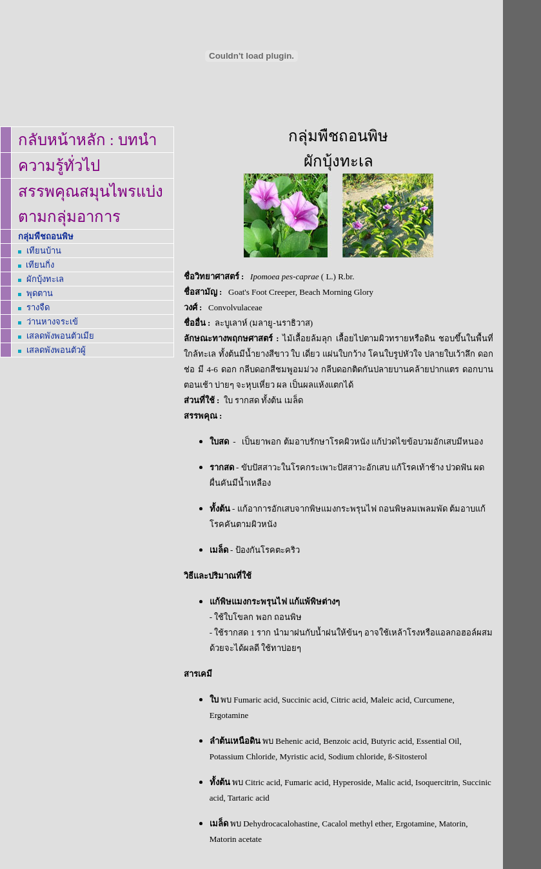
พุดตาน (39, 293)
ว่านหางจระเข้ (52, 321)
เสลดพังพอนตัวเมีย (60, 336)
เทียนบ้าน (43, 250)
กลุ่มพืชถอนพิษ (46, 236)
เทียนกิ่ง (40, 265)
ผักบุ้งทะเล (45, 279)
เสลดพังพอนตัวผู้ (56, 350)
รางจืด (38, 307)
